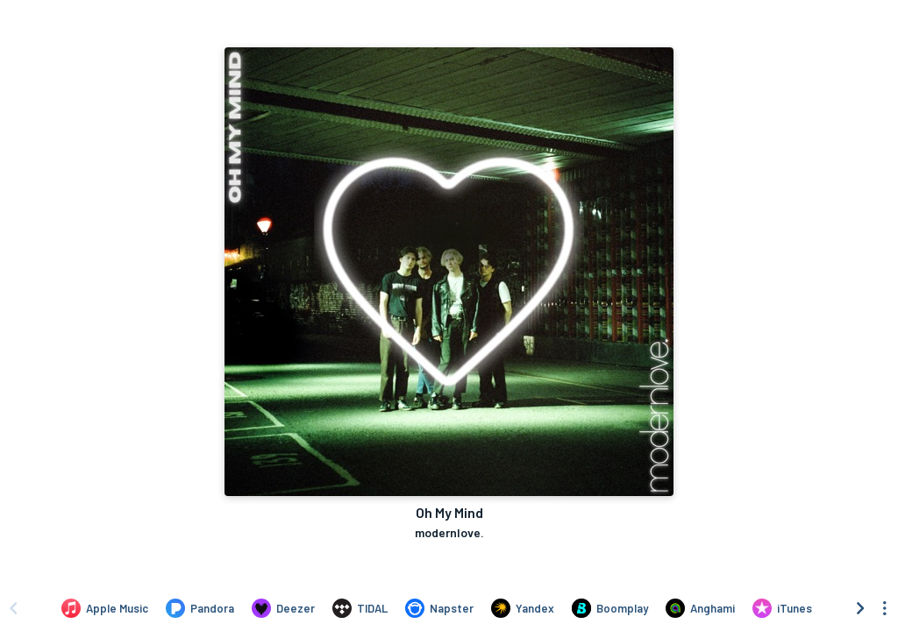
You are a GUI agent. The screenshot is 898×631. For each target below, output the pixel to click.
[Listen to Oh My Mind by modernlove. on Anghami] (700, 608)
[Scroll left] (13, 608)
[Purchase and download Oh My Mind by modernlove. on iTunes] (782, 608)
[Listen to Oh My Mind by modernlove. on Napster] (439, 608)
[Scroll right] (860, 608)
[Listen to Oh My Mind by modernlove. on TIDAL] (360, 608)
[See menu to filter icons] (884, 608)
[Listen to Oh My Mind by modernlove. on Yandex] (522, 608)
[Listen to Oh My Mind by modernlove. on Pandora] (200, 608)
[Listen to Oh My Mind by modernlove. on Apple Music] (104, 608)
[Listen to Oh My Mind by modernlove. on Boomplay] (610, 608)
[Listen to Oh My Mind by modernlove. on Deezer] (283, 608)
